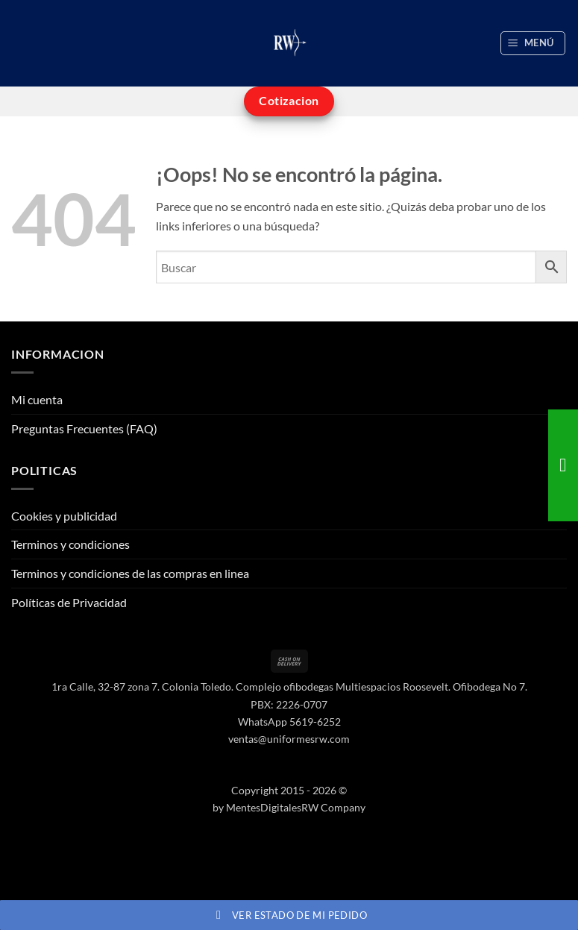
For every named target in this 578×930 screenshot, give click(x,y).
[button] (533, 43)
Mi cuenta (37, 399)
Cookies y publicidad (64, 516)
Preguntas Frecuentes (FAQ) (84, 428)
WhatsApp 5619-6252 (289, 721)
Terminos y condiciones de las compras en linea (130, 573)
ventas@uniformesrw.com (289, 738)
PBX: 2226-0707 (289, 704)
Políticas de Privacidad (69, 602)
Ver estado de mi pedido (289, 915)
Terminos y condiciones (70, 544)
